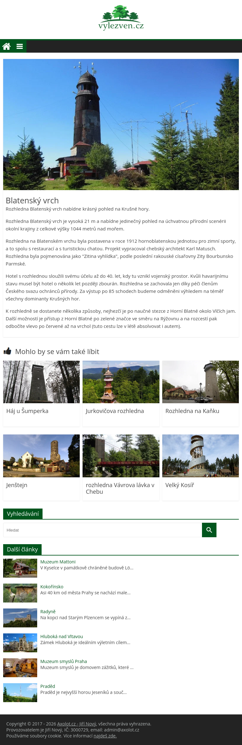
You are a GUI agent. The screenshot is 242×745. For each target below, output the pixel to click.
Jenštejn (16, 485)
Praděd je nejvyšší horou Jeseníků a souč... (83, 692)
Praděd (47, 686)
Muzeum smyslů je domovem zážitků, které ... (87, 667)
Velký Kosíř (179, 485)
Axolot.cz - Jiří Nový (76, 724)
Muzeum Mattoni (58, 562)
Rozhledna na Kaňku (192, 411)
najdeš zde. (105, 736)
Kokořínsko (51, 587)
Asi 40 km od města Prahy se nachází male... (85, 593)
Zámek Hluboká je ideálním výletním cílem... (85, 642)
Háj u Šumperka (27, 411)
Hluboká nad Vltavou (61, 636)
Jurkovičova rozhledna (115, 411)
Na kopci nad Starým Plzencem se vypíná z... (85, 617)
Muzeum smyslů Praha (63, 661)
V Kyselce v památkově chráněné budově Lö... (87, 568)
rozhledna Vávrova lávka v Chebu (120, 488)
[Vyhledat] (209, 530)
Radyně (47, 611)
